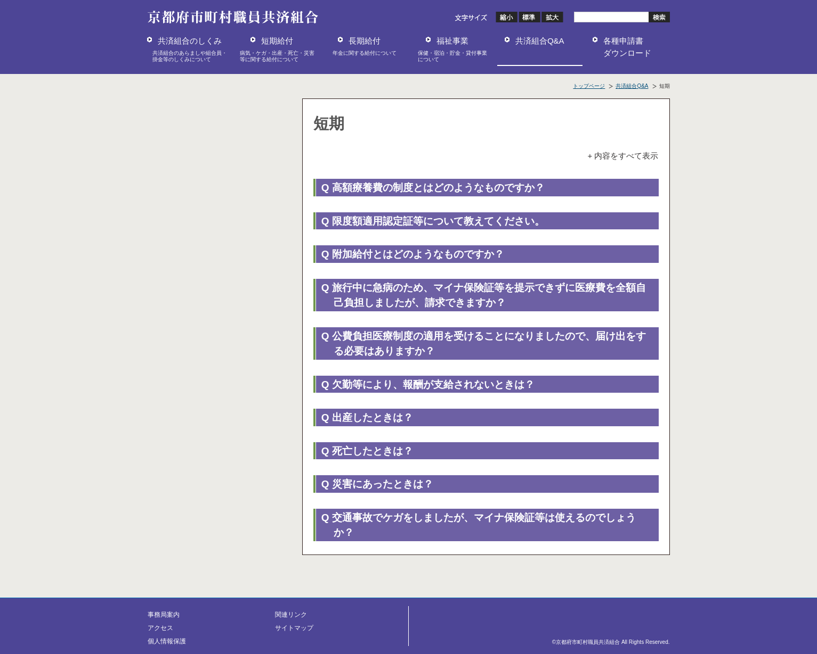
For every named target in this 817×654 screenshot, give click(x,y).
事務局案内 (164, 614)
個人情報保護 (167, 641)
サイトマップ (294, 628)
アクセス (160, 628)
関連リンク (291, 614)
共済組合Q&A (632, 86)
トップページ (589, 86)
